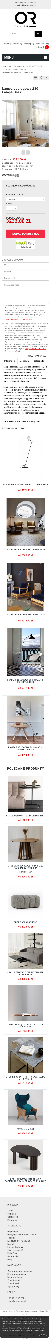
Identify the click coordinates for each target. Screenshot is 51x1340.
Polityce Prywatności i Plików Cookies (32, 1330)
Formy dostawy (15, 1247)
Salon (10, 1210)
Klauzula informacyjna (18, 1241)
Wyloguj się (13, 1286)
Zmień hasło (13, 1283)
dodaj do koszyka (25, 233)
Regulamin (12, 1231)
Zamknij (43, 1334)
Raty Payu (12, 1253)
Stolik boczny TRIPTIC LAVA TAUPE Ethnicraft (25, 1078)
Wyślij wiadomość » (38, 356)
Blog (9, 1259)
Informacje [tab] (9, 361)
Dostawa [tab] (24, 361)
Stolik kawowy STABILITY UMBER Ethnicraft (25, 973)
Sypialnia (11, 1214)
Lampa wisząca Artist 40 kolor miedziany (25, 1026)
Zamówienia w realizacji (19, 1271)
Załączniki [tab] (38, 361)
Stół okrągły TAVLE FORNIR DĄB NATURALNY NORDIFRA (25, 867)
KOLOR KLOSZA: (15, 194)
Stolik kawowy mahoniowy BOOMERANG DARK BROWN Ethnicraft (25, 1180)
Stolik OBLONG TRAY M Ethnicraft (25, 816)
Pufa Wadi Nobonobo (25, 922)
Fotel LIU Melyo (26, 1129)
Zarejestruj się (42, 44)
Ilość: (9, 203)
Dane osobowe (15, 1277)
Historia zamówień (17, 1274)
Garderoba (12, 1217)
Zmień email (13, 1280)
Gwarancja (12, 1256)
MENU (25, 57)
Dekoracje (12, 1220)
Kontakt (6, 44)
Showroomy (16, 44)
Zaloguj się (29, 44)
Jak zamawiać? (15, 1250)
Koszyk (41, 47)
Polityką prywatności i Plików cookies (18, 319)
